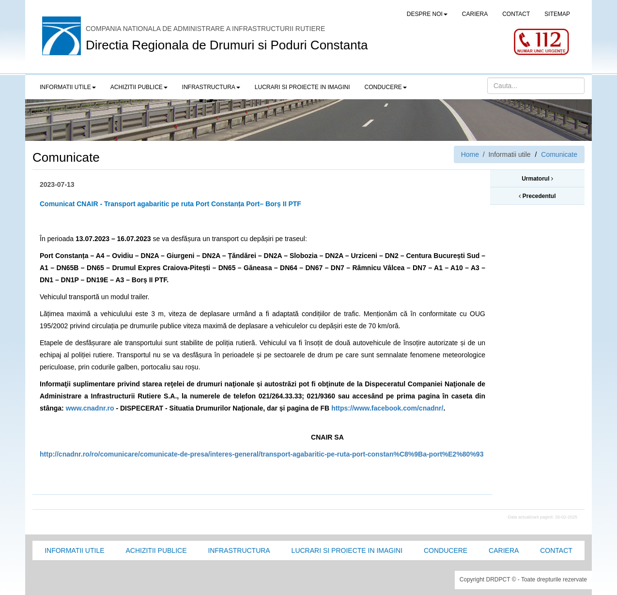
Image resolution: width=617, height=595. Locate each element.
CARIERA (475, 14)
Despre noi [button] (427, 14)
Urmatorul (537, 178)
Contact (556, 550)
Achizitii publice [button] (139, 87)
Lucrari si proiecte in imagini (347, 550)
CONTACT (516, 14)
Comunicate (559, 154)
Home (470, 154)
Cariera (504, 550)
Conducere (445, 550)
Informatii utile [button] (68, 87)
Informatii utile (74, 550)
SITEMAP (557, 14)
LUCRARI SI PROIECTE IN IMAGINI (302, 87)
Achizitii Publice (155, 550)
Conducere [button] (386, 87)
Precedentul (537, 196)
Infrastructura (239, 550)
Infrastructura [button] (211, 87)
